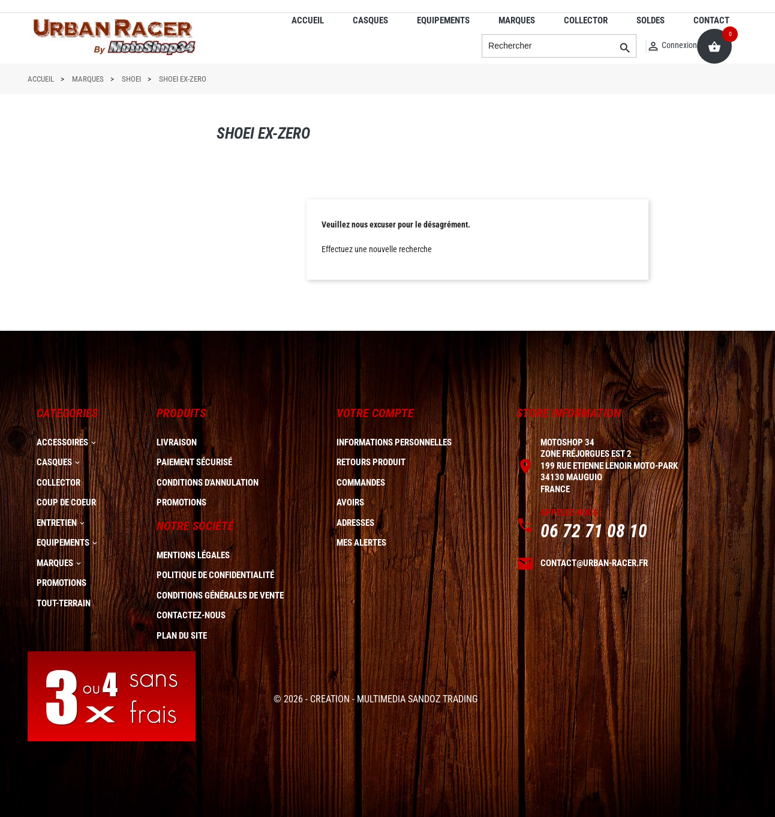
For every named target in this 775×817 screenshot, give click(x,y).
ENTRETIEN (57, 522)
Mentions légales (193, 555)
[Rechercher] (559, 46)
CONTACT (711, 20)
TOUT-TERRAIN (64, 603)
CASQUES (370, 20)
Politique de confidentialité (215, 575)
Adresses (355, 522)
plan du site (182, 635)
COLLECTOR (586, 20)
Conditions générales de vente (220, 595)
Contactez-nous (191, 615)
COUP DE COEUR (66, 502)
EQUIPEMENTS (443, 20)
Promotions (181, 502)
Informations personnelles (394, 442)
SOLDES (650, 20)
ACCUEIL (308, 20)
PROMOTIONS (61, 582)
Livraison (177, 442)
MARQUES (516, 20)
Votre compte (375, 413)
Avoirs (350, 502)
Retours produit (371, 462)
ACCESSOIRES (62, 442)
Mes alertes (361, 542)
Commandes (361, 482)
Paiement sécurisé (194, 462)
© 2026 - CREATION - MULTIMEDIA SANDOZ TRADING (375, 699)
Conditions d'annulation (208, 482)
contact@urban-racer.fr (594, 563)
